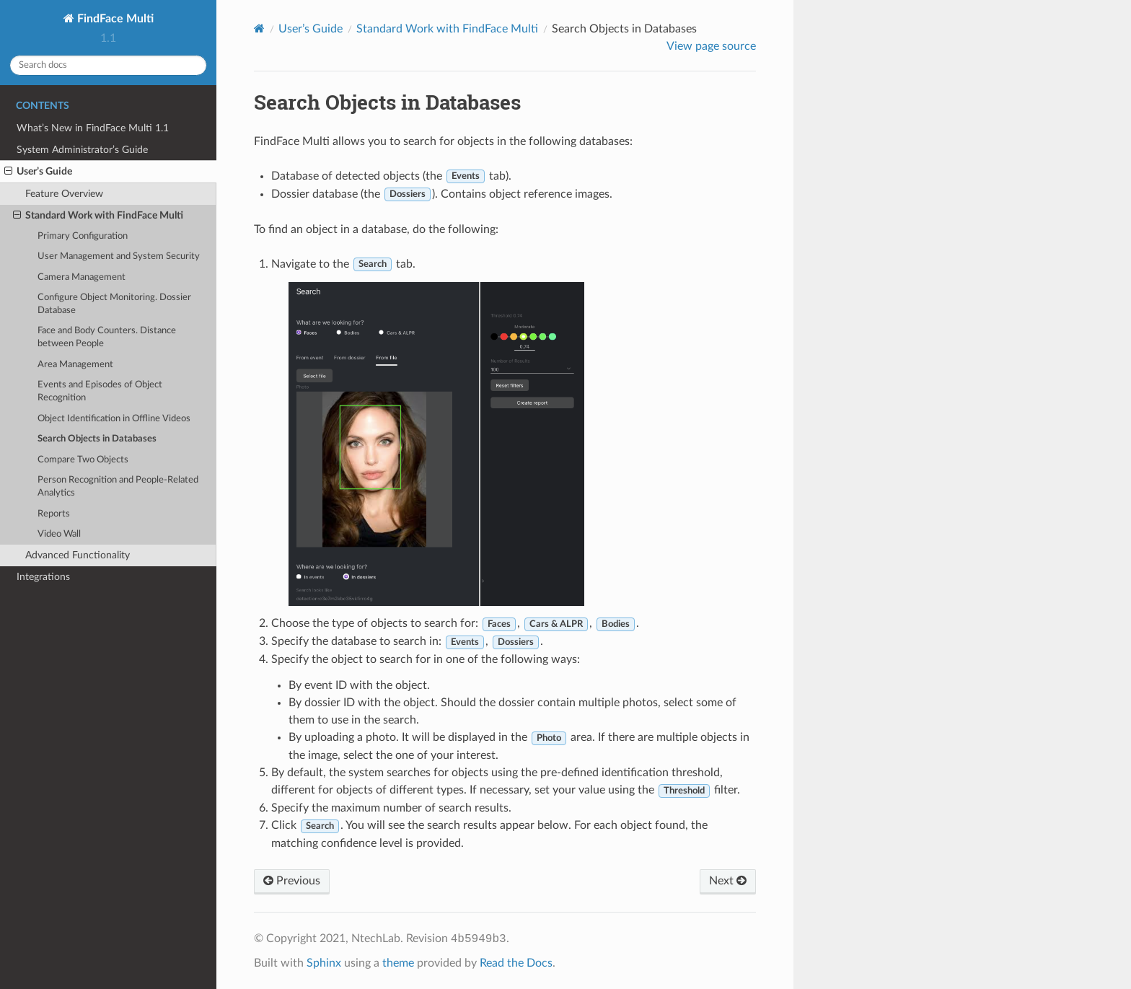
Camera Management (82, 277)
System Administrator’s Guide (82, 149)
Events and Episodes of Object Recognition (100, 391)
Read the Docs (516, 963)
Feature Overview (64, 193)
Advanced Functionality (77, 555)
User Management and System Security (119, 256)
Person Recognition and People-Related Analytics (118, 486)
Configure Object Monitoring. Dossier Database (114, 304)
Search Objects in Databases (97, 439)
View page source (711, 46)
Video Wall (59, 534)
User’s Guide (38, 171)
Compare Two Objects (83, 460)
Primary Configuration (83, 236)
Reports (54, 514)
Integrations (43, 576)
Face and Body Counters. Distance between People (107, 337)
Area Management (75, 364)
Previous (291, 881)
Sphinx (324, 963)
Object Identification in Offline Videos (114, 418)
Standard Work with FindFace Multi (98, 215)
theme (398, 963)
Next (728, 881)
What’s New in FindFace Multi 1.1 (93, 128)
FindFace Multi (114, 19)
